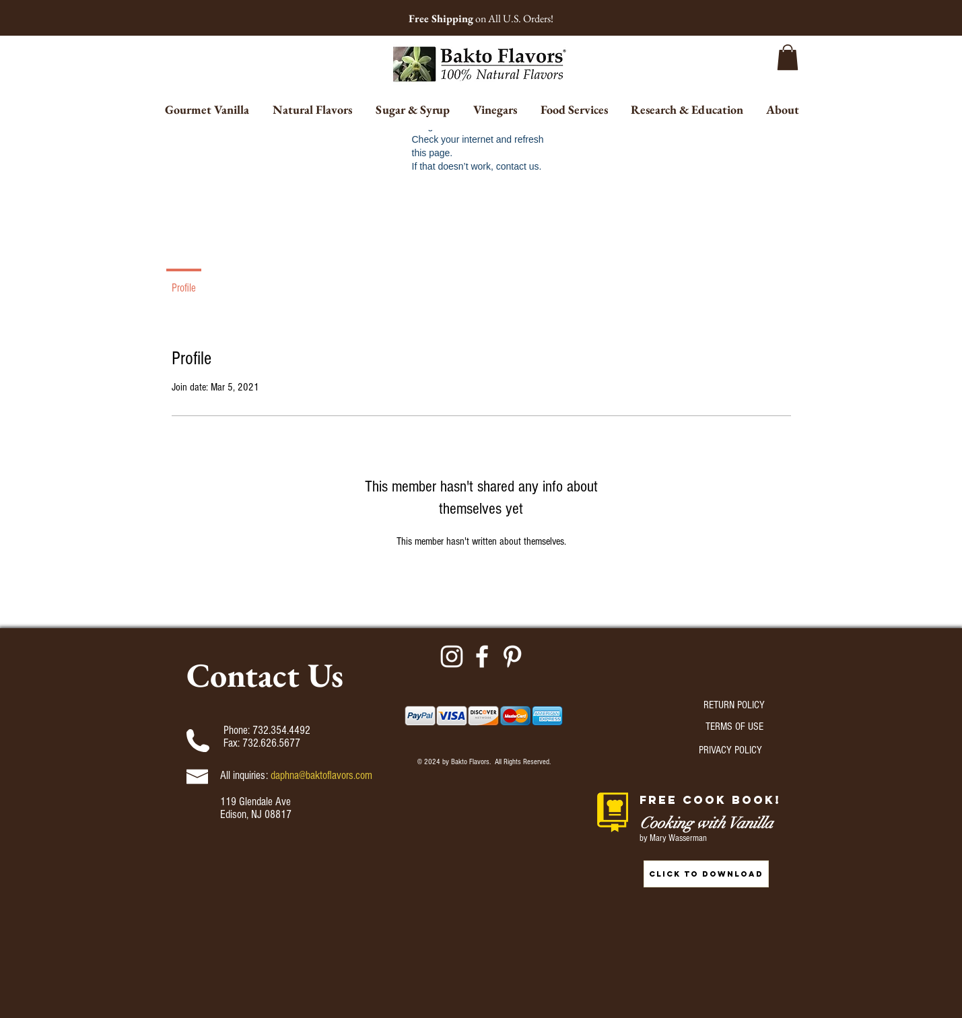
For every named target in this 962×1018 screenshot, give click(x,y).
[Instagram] (452, 656)
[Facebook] (482, 656)
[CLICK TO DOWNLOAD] (706, 873)
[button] (787, 57)
